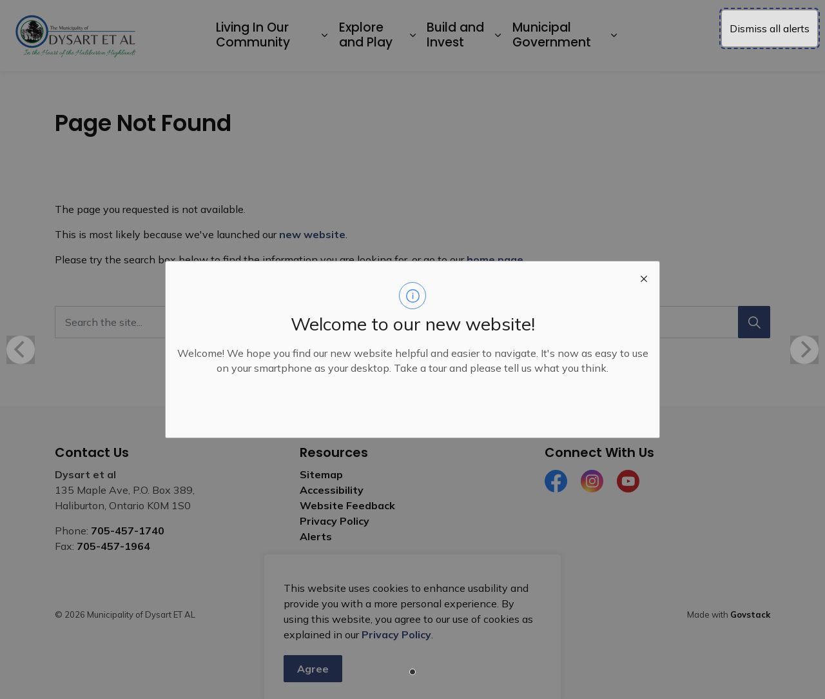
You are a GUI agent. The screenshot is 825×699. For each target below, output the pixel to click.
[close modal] (643, 276)
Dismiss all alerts (770, 28)
